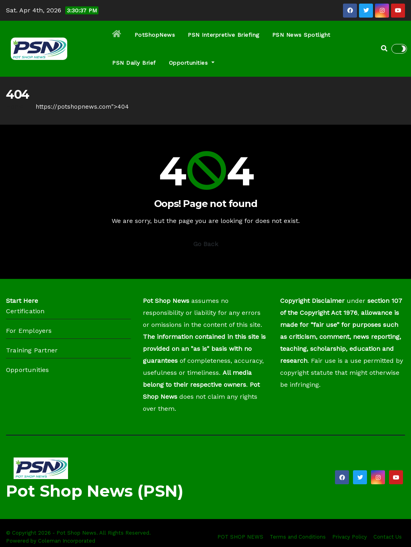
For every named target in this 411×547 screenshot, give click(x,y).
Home (15, 106)
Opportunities (192, 63)
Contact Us (387, 537)
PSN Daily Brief (134, 63)
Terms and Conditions (298, 537)
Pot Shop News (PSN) (94, 491)
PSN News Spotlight (301, 35)
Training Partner (32, 350)
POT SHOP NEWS (240, 537)
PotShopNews (154, 35)
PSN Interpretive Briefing (223, 35)
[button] (384, 48)
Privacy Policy (349, 537)
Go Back (205, 244)
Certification (25, 311)
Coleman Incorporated (66, 541)
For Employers (29, 330)
